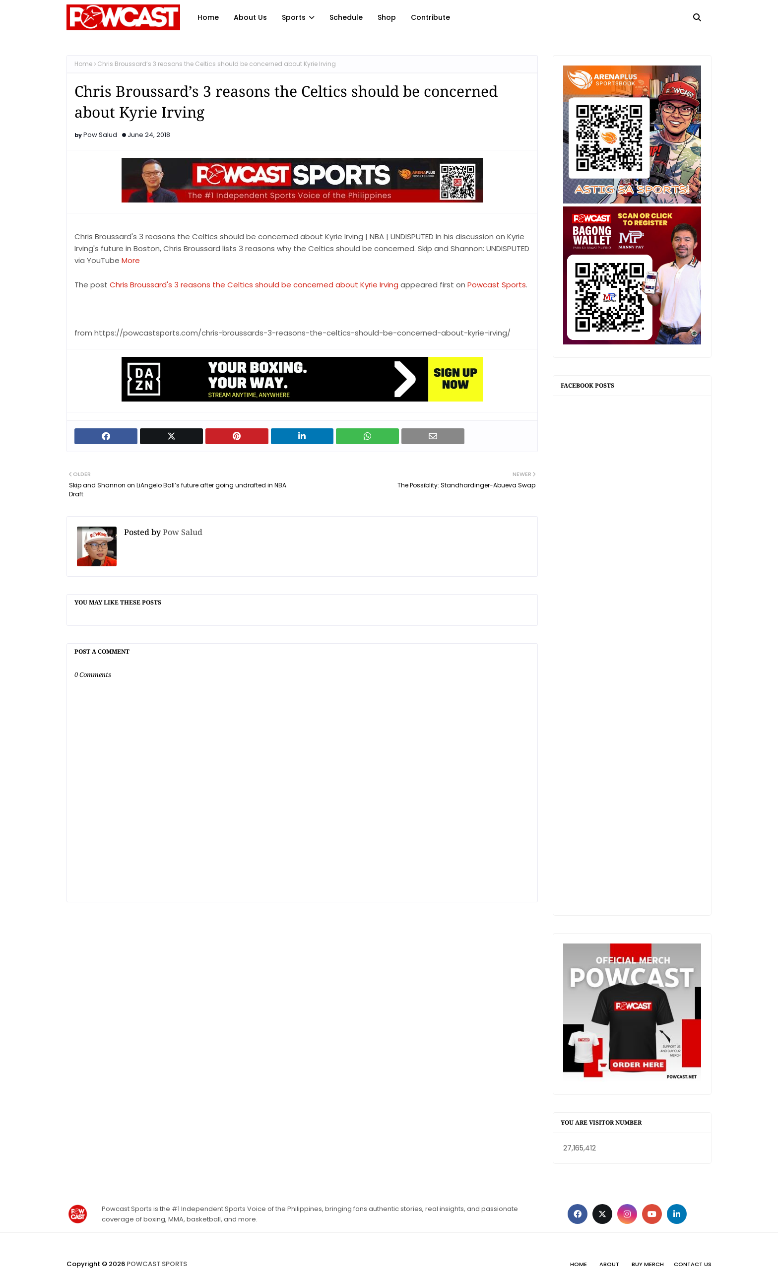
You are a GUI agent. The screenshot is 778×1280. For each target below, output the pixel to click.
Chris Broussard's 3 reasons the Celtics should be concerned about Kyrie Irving (254, 284)
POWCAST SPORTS (157, 1264)
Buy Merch (648, 1264)
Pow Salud (100, 134)
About (609, 1264)
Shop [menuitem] (387, 17)
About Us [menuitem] (250, 17)
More (131, 260)
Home (83, 64)
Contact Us (693, 1264)
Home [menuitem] (208, 17)
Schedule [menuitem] (346, 17)
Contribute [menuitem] (430, 17)
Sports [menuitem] (294, 17)
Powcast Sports (496, 284)
